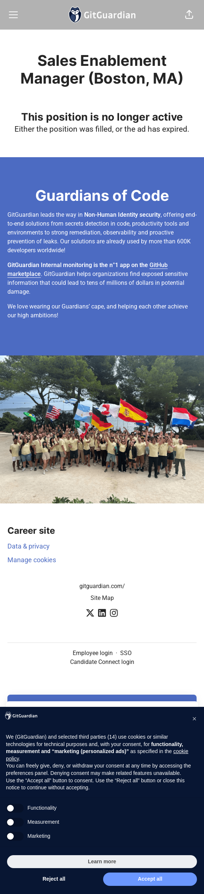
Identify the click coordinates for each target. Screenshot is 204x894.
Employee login (93, 653)
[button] (189, 14)
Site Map (102, 597)
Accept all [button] (150, 879)
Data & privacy (28, 546)
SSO (126, 653)
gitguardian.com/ (102, 586)
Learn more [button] (102, 861)
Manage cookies (31, 560)
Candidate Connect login (102, 661)
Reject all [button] (54, 879)
